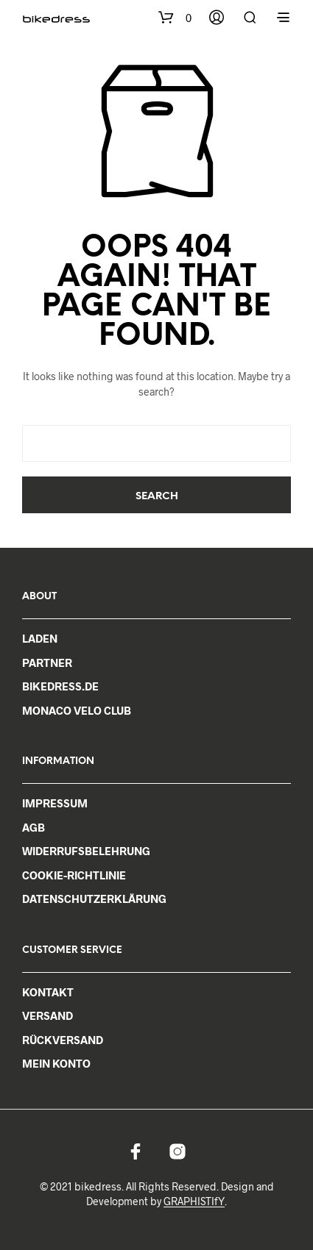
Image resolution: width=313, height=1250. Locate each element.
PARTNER (47, 662)
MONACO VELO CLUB (76, 710)
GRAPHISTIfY (194, 1201)
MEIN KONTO (56, 1063)
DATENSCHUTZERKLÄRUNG (94, 898)
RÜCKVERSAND (62, 1039)
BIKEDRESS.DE (60, 686)
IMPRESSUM (55, 803)
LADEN (39, 638)
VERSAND (47, 1015)
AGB (33, 827)
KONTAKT (48, 992)
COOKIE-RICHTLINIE (74, 875)
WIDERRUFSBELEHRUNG (86, 850)
